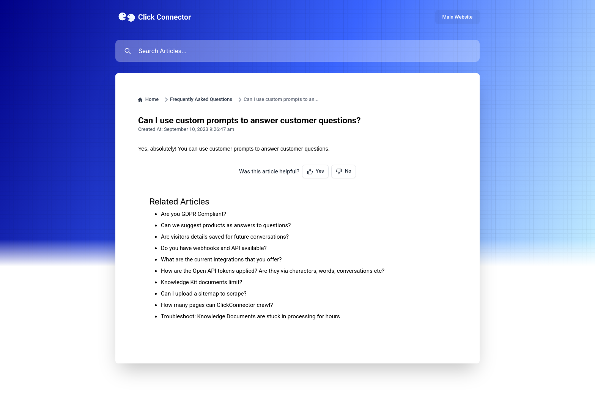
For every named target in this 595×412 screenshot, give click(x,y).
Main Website (457, 17)
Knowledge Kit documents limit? (201, 282)
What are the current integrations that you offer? (221, 259)
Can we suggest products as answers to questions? (226, 225)
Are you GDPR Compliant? (193, 214)
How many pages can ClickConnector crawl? (217, 305)
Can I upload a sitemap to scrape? (204, 293)
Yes (315, 171)
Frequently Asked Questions (201, 99)
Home (148, 99)
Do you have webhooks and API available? (214, 248)
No (343, 171)
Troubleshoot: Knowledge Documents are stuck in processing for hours (250, 316)
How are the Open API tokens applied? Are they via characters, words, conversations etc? (272, 270)
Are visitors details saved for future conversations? (225, 236)
